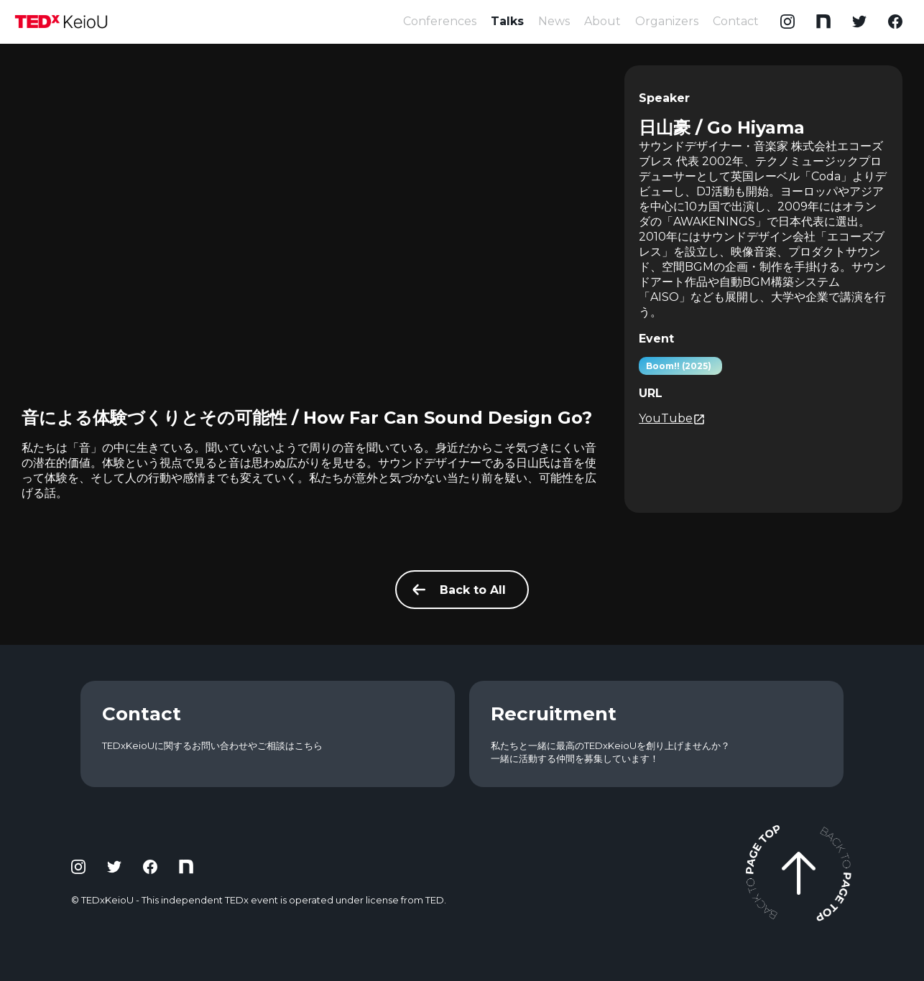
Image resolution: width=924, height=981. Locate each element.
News (554, 21)
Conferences (439, 21)
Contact (736, 21)
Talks (507, 21)
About (602, 21)
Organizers (666, 21)
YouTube (672, 418)
